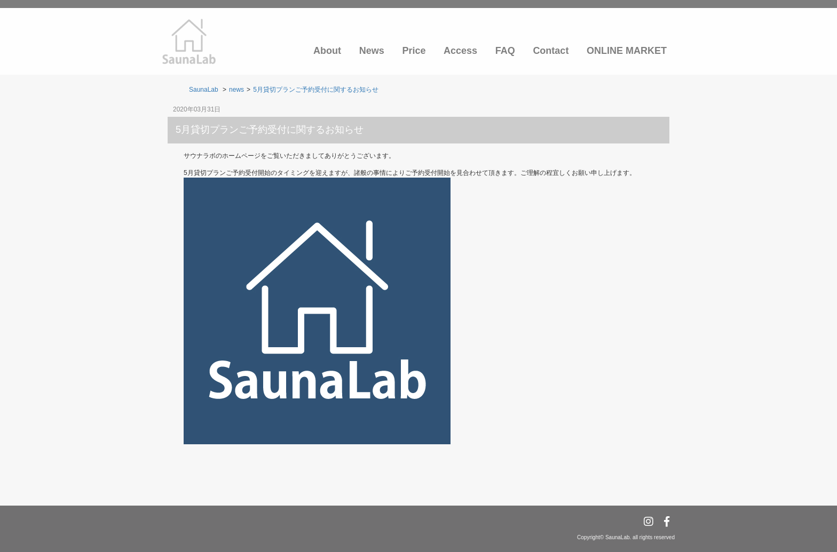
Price (413, 50)
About (327, 50)
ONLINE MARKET (627, 50)
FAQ (505, 50)
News (371, 50)
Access (460, 50)
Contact (550, 50)
